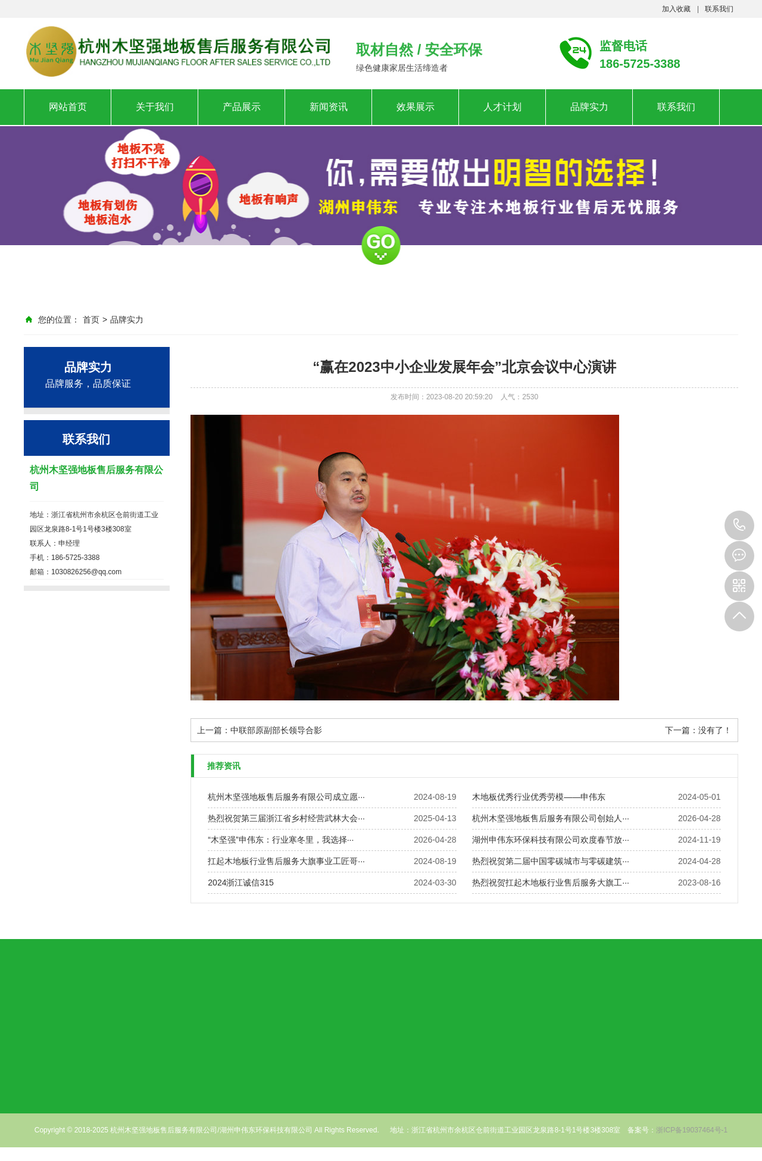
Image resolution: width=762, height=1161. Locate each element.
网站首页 (68, 107)
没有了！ (715, 730)
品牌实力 (589, 107)
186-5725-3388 (739, 525)
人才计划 (502, 107)
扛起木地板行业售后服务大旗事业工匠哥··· (286, 861)
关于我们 (155, 107)
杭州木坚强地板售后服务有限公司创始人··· (550, 818)
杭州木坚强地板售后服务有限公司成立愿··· (286, 797)
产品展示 (242, 107)
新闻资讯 (329, 107)
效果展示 (415, 107)
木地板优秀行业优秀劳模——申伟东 (538, 797)
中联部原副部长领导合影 (276, 730)
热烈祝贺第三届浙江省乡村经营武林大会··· (286, 818)
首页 (91, 319)
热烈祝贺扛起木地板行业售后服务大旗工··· (550, 882)
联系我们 (719, 9)
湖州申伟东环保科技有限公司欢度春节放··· (550, 839)
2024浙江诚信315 (241, 882)
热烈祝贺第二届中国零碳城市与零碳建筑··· (550, 861)
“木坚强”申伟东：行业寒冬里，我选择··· (281, 839)
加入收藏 (676, 9)
